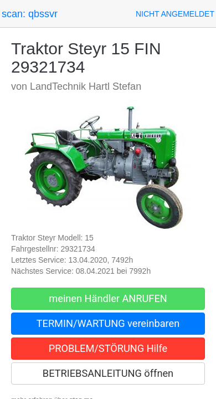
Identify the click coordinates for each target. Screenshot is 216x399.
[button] (175, 14)
